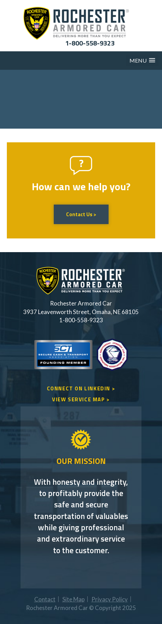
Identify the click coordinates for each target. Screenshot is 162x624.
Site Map (73, 599)
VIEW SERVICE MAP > (81, 399)
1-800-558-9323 (90, 43)
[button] (142, 60)
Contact (44, 599)
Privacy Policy (109, 599)
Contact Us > (81, 214)
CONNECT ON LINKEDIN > (81, 388)
